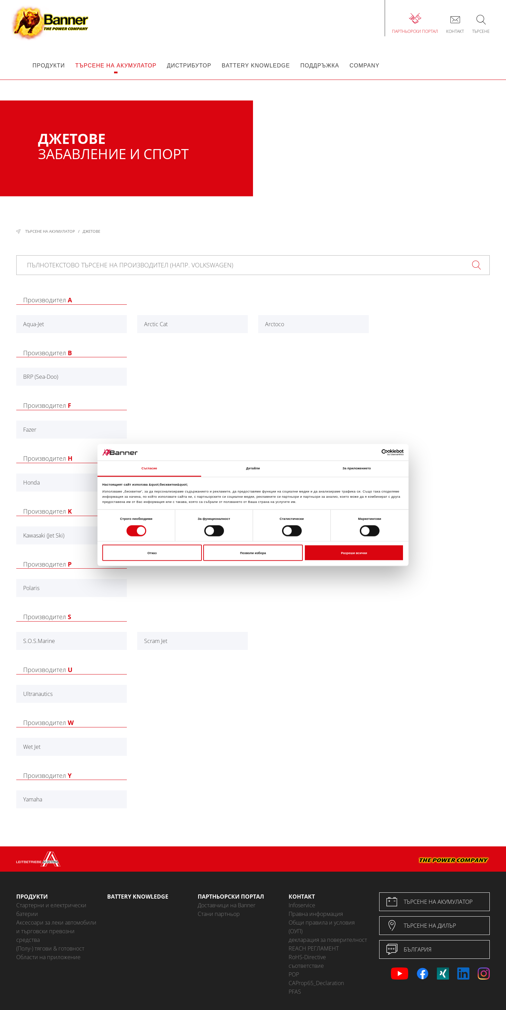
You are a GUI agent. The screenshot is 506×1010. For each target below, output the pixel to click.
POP (294, 974)
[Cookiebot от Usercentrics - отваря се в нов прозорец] (373, 452)
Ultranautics (38, 694)
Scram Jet (155, 641)
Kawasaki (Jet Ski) (43, 535)
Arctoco (274, 324)
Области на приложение (48, 957)
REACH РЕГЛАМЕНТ (314, 948)
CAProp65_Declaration (316, 983)
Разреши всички (354, 552)
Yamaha (32, 799)
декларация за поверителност (328, 940)
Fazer (29, 429)
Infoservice (302, 905)
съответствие (306, 966)
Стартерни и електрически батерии (51, 909)
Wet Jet (31, 747)
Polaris (31, 588)
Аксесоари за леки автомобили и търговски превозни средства (56, 931)
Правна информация (316, 914)
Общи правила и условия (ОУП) (322, 927)
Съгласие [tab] (149, 468)
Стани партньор (219, 914)
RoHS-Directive (307, 957)
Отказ (152, 552)
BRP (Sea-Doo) (40, 376)
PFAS (295, 991)
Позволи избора (253, 552)
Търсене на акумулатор (50, 231)
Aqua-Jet (33, 324)
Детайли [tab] (253, 468)
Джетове (91, 231)
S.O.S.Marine (39, 641)
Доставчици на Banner (226, 905)
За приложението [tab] (357, 468)
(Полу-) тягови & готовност (50, 948)
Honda (31, 482)
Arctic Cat (156, 324)
